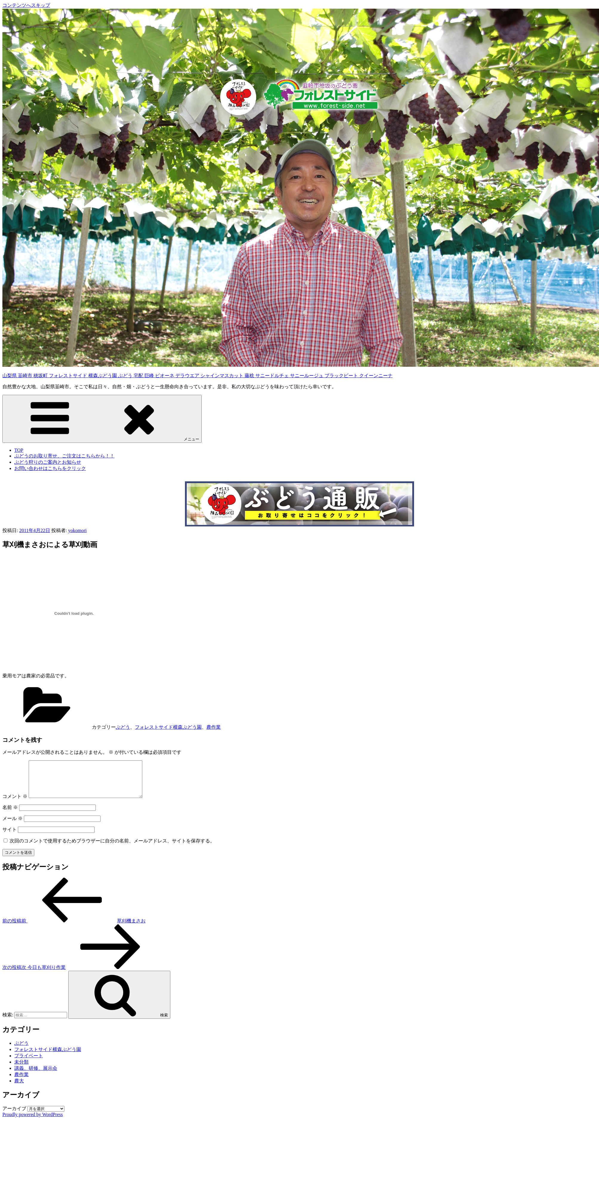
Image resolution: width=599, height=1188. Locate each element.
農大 (19, 1087)
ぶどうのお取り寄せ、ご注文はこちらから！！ (64, 455)
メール (12, 825)
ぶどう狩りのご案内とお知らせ (47, 462)
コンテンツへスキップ (26, 5)
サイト (9, 836)
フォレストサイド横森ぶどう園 (168, 727)
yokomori (77, 530)
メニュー (102, 418)
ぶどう (123, 727)
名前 (10, 814)
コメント (14, 803)
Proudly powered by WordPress (32, 1121)
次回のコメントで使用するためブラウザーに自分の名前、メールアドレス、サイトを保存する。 (112, 847)
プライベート (28, 1062)
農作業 (213, 727)
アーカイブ (14, 1115)
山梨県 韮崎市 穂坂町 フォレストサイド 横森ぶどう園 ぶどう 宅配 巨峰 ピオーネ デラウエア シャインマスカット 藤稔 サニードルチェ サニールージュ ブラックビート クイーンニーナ (197, 375)
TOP (18, 450)
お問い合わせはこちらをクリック (50, 468)
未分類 (21, 1069)
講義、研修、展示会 (35, 1075)
